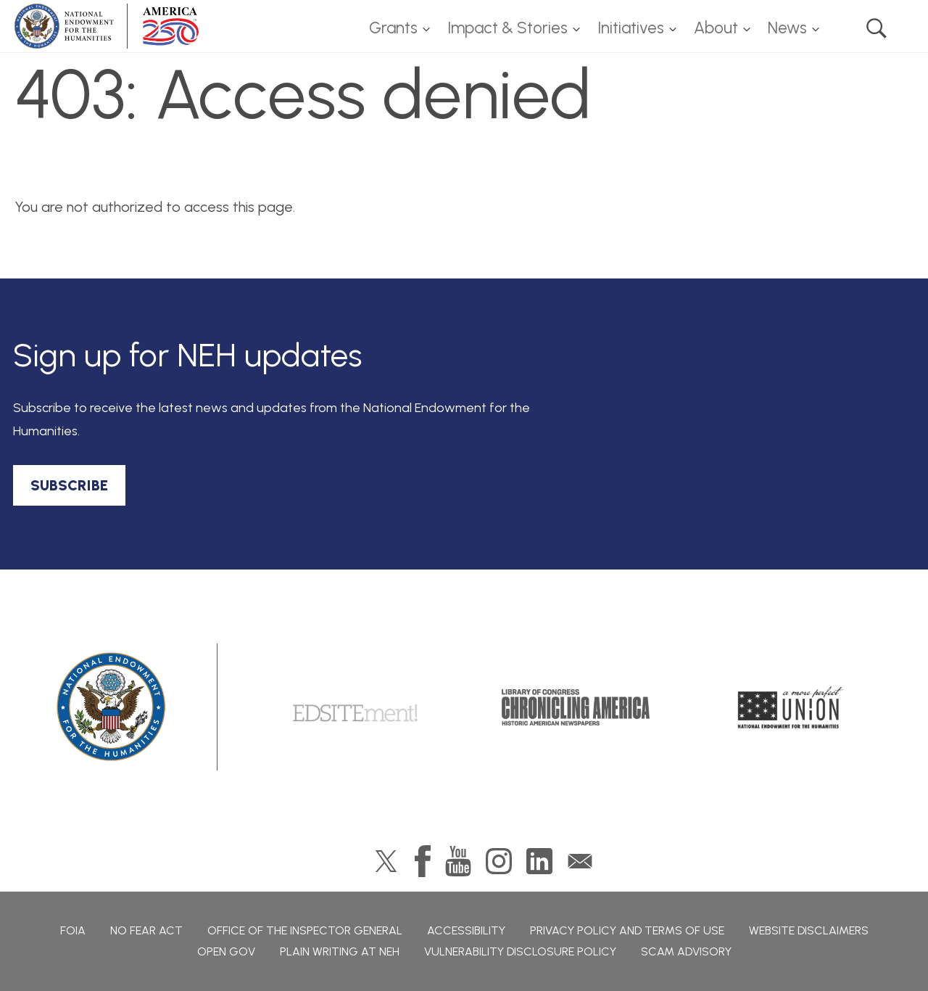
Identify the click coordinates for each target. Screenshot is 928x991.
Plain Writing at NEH (339, 951)
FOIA (73, 930)
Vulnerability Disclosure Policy (520, 951)
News (787, 28)
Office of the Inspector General (304, 930)
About (716, 28)
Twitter (386, 861)
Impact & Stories (507, 28)
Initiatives (630, 28)
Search (876, 28)
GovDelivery (580, 861)
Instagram (499, 861)
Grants (393, 28)
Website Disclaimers (809, 930)
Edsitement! (355, 707)
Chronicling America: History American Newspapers (576, 707)
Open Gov (226, 951)
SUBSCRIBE (69, 485)
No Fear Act (146, 930)
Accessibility (466, 930)
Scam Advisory (686, 951)
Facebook (423, 861)
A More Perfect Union (790, 707)
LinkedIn (539, 861)
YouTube (458, 861)
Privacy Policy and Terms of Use (627, 930)
